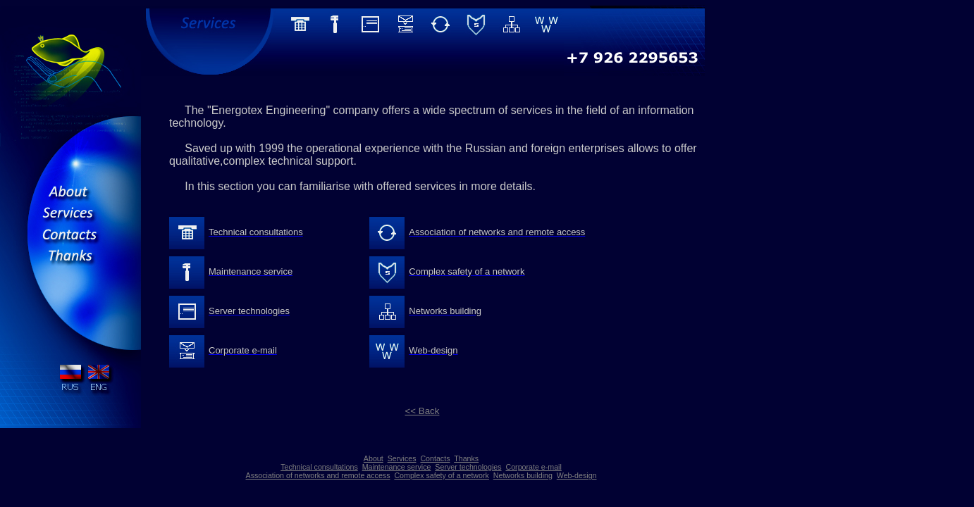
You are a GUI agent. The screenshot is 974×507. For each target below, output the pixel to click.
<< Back (422, 411)
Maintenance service (396, 467)
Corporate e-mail (533, 467)
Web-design (577, 475)
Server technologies (468, 467)
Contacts (435, 458)
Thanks (466, 458)
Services (402, 458)
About (373, 458)
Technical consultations (319, 467)
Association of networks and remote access (318, 475)
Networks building (523, 475)
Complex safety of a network (441, 475)
